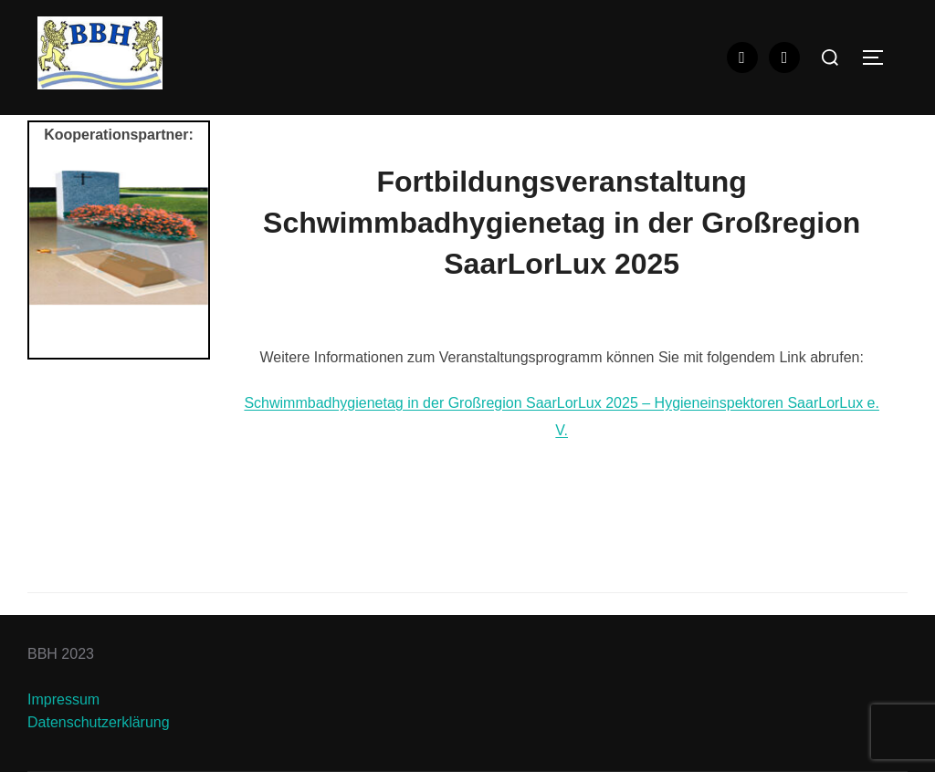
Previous (52, 260)
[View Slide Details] (118, 238)
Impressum (63, 699)
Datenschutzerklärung (98, 722)
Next (185, 260)
